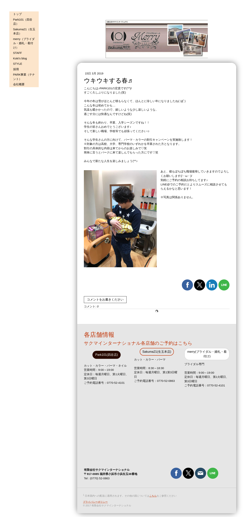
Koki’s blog (20, 58)
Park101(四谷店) (106, 354)
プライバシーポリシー (95, 502)
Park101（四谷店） (22, 22)
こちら (153, 496)
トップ (17, 14)
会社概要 (19, 84)
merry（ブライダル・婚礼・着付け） (24, 43)
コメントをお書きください (105, 299)
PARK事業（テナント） (24, 77)
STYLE (17, 63)
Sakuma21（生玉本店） (24, 31)
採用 (16, 69)
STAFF (17, 52)
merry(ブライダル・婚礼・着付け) (207, 354)
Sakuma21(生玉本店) (156, 351)
